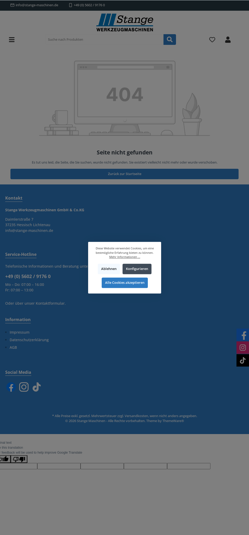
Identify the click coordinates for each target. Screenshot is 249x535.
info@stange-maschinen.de (37, 5)
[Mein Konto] (227, 39)
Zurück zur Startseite (124, 174)
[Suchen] (169, 39)
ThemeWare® (173, 421)
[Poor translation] (19, 459)
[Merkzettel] (212, 39)
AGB (13, 347)
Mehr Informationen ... (124, 257)
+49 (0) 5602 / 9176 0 (89, 5)
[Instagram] (24, 387)
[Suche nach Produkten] (105, 39)
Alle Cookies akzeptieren (124, 282)
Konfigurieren (137, 269)
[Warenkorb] (240, 37)
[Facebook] (11, 387)
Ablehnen (109, 269)
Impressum (19, 332)
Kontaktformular (50, 303)
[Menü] (11, 39)
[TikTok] (36, 387)
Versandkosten (136, 416)
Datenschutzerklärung (29, 339)
